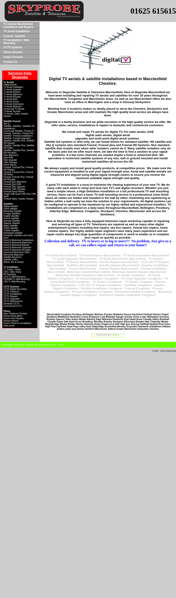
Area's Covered (13, 57)
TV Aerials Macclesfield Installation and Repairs (18, 25)
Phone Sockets (13, 52)
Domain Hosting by (107, 335)
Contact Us (10, 61)
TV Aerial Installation (16, 31)
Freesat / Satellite (14, 36)
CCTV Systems (13, 47)
